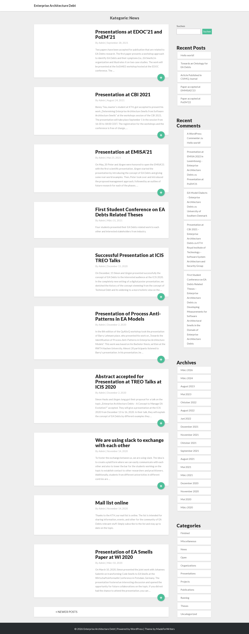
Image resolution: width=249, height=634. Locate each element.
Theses (184, 605)
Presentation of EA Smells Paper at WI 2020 (124, 554)
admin (102, 42)
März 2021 (187, 475)
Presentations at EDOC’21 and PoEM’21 (128, 34)
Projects (185, 581)
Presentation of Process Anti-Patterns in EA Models (128, 316)
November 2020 (190, 491)
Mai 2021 (186, 466)
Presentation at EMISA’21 (123, 152)
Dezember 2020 (189, 483)
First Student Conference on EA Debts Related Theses (130, 211)
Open (184, 557)
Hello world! (187, 55)
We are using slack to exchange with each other (129, 442)
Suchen (181, 25)
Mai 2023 (186, 394)
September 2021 (190, 450)
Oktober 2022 (188, 402)
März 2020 (187, 507)
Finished (185, 533)
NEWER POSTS (66, 612)
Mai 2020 (186, 499)
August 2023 (188, 386)
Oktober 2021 (188, 442)
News (184, 549)
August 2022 (188, 410)
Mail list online (111, 502)
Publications (187, 589)
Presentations (188, 573)
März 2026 (187, 370)
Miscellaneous (188, 541)
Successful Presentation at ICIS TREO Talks (129, 257)
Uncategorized (189, 613)
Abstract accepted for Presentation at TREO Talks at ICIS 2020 (128, 381)
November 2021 (190, 434)
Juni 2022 (186, 418)
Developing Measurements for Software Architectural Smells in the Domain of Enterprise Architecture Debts (197, 325)
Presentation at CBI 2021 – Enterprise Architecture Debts (195, 233)
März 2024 (187, 378)
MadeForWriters (165, 628)
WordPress (137, 628)
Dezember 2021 (189, 426)
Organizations (188, 565)
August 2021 (188, 458)
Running (185, 597)
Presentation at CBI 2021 (122, 94)
